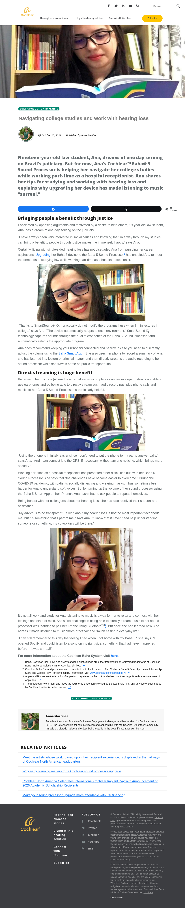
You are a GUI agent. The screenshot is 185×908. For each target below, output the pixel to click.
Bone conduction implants (91, 698)
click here (148, 892)
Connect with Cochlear (120, 18)
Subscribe (152, 18)
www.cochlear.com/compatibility (107, 672)
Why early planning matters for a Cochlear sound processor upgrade (71, 771)
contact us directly (126, 877)
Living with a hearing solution (89, 18)
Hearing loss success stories (54, 18)
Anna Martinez (89, 135)
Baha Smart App (70, 353)
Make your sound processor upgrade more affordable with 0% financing (73, 795)
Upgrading (42, 255)
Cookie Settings (116, 897)
